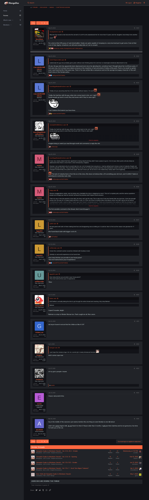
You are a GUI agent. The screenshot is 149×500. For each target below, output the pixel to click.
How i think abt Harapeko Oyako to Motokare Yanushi (53, 474)
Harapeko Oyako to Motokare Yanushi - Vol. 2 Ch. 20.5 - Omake (57, 451)
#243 (137, 82)
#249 (137, 270)
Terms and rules (65, 496)
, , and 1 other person (68, 48)
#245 (137, 154)
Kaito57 (136, 458)
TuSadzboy (39, 475)
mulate (39, 165)
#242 (137, 56)
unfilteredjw (39, 281)
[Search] (30, 2)
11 (41, 23)
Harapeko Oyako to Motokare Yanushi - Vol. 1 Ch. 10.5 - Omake (56, 462)
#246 (137, 186)
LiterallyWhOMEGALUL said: (58, 125)
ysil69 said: (53, 223)
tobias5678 (39, 306)
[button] (12, 20)
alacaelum (135, 464)
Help (84, 496)
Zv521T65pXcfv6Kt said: (57, 60)
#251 (138, 321)
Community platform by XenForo (126, 496)
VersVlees (39, 39)
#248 (137, 244)
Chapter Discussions (56, 452)
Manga (52, 475)
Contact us (55, 496)
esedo (39, 404)
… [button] (39, 23)
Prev (33, 23)
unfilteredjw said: (55, 248)
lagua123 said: (54, 274)
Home (5, 11)
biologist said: (54, 347)
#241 (137, 28)
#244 (137, 121)
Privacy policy (77, 496)
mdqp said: (53, 190)
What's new (7, 20)
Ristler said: (53, 298)
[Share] (134, 28)
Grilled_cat (39, 332)
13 (47, 23)
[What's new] (144, 2)
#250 (137, 294)
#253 (137, 368)
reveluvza (39, 379)
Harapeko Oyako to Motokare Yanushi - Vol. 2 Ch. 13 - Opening (56, 457)
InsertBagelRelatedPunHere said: (59, 86)
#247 (137, 220)
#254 (137, 392)
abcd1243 (39, 430)
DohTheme (124, 497)
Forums (5, 15)
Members (6, 25)
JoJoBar (135, 452)
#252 (137, 344)
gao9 (136, 475)
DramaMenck (134, 470)
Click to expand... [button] (94, 140)
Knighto (39, 355)
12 (44, 23)
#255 (137, 418)
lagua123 (39, 231)
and (58, 75)
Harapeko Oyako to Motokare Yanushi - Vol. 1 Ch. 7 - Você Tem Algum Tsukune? (62, 468)
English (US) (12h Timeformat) (40, 496)
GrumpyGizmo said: (55, 31)
